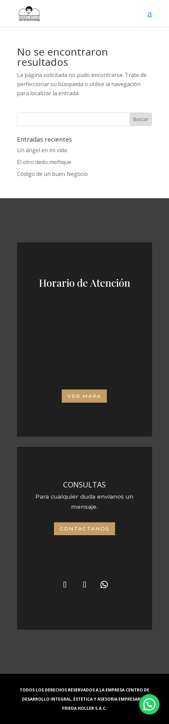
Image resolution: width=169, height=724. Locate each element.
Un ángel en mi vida (42, 150)
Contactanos (84, 528)
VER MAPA (84, 396)
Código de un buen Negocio (52, 174)
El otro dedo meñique (44, 162)
